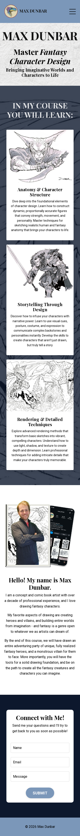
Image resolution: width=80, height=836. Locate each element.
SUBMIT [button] (40, 793)
